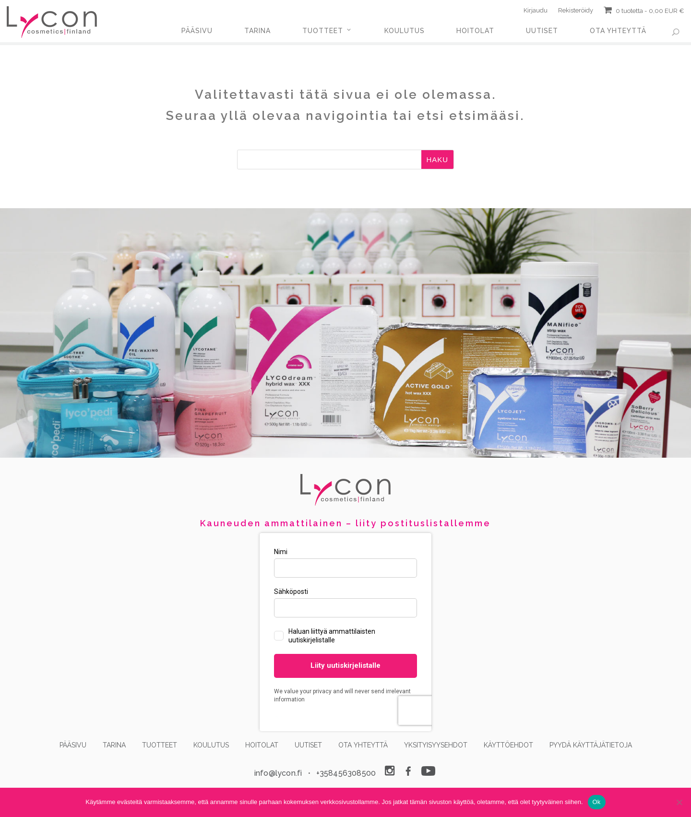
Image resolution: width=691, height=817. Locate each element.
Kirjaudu (536, 12)
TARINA (257, 31)
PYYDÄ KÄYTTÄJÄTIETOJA (590, 745)
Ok (597, 801)
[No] (679, 802)
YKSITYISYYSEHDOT (435, 745)
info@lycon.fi (278, 773)
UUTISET (542, 31)
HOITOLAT (475, 31)
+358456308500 (346, 773)
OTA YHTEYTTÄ (618, 31)
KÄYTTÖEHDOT (508, 745)
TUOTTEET (322, 31)
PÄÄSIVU (197, 31)
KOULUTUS (404, 31)
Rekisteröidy (575, 12)
